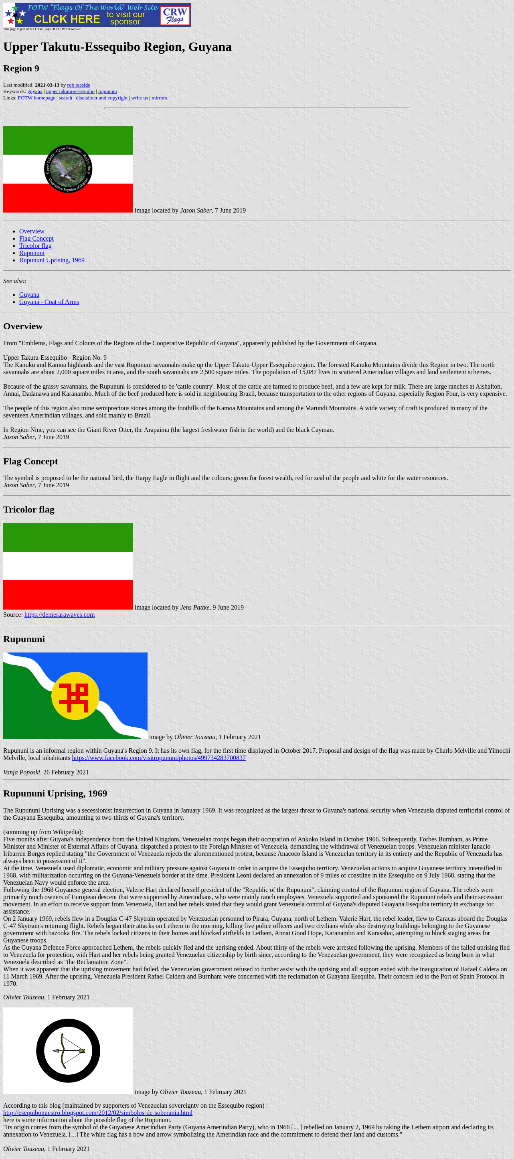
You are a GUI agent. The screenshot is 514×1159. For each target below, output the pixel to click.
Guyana (29, 294)
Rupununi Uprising (43, 793)
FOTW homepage (36, 98)
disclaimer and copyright (101, 98)
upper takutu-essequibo (70, 91)
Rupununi (32, 252)
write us (140, 98)
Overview (32, 231)
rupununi (107, 91)
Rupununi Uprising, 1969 (52, 260)
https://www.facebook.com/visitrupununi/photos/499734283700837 (159, 757)
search (65, 98)
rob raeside (78, 85)
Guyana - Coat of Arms (49, 301)
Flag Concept (36, 238)
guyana (34, 91)
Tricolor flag (35, 245)
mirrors (159, 98)
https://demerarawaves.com (59, 614)
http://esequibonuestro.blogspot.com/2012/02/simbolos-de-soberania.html (97, 1112)
